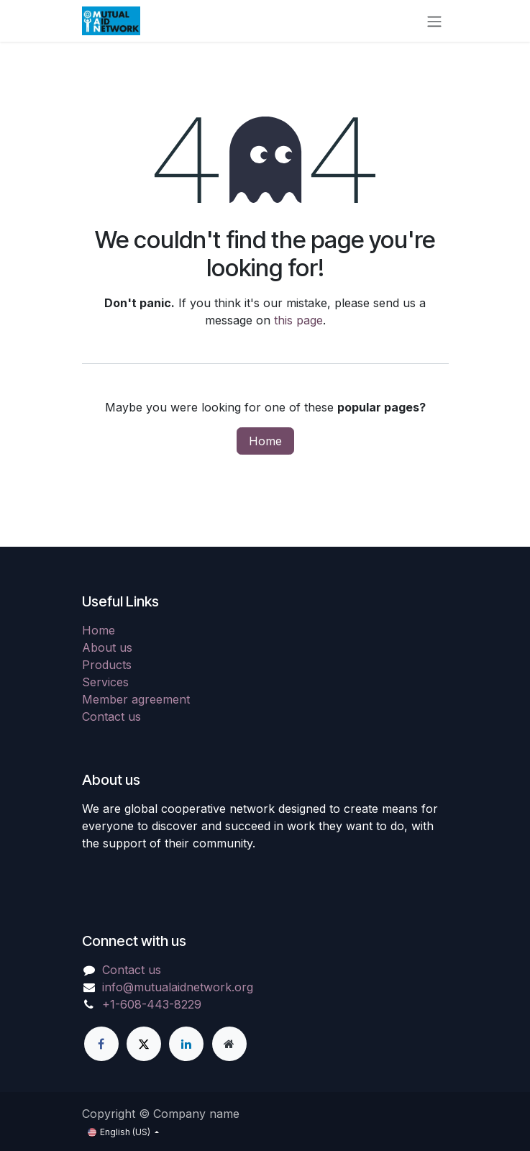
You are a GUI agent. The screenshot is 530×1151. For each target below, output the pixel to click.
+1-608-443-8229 (151, 1004)
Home (265, 441)
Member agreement (136, 699)
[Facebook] (101, 1044)
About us (107, 647)
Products (107, 665)
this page (298, 320)
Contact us (111, 716)
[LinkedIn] (186, 1044)
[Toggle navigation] (434, 21)
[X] (144, 1044)
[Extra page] (229, 1044)
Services (105, 682)
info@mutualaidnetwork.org (177, 987)
